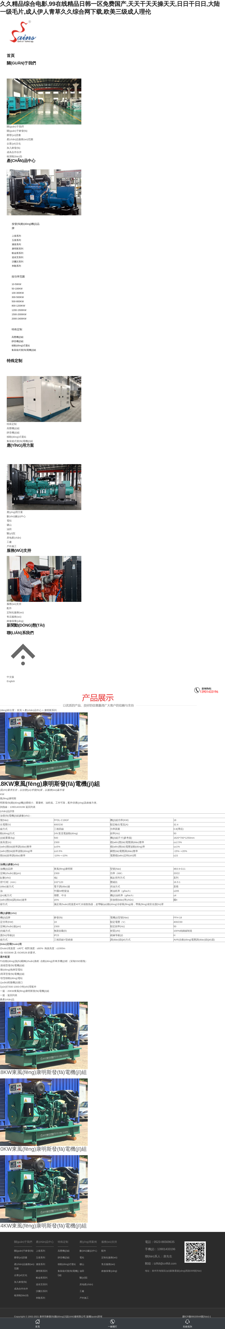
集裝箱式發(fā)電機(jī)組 (24, 350)
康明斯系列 (17, 248)
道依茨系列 (17, 257)
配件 (9, 608)
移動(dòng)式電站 (21, 345)
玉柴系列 (16, 240)
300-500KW (18, 297)
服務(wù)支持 (19, 550)
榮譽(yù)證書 (14, 135)
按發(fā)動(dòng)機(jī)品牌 (26, 226)
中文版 (10, 676)
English (11, 681)
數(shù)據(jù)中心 (16, 516)
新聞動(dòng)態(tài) (26, 625)
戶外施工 (12, 546)
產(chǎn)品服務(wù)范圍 (20, 139)
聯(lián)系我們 (20, 633)
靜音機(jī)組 (17, 341)
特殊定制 (17, 329)
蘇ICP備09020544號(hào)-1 (196, 1316)
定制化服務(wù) (15, 612)
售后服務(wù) (14, 616)
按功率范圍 (18, 276)
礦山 (9, 524)
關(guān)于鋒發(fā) (17, 130)
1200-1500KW (19, 310)
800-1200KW (18, 305)
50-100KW (17, 288)
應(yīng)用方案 (20, 445)
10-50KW (16, 284)
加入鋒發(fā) (13, 147)
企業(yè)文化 (14, 143)
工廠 (9, 542)
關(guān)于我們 (21, 63)
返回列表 (30, 807)
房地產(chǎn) (14, 537)
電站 (9, 520)
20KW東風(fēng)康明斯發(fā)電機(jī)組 (28, 991)
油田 (9, 529)
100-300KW (18, 293)
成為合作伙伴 (14, 152)
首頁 (10, 55)
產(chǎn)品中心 (21, 160)
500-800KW (18, 301)
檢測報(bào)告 (14, 156)
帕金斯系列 (17, 253)
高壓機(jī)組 (17, 337)
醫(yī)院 (11, 533)
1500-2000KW (19, 314)
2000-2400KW (19, 318)
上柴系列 (16, 236)
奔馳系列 (16, 266)
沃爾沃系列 (17, 261)
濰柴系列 (16, 244)
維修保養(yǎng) (15, 621)
